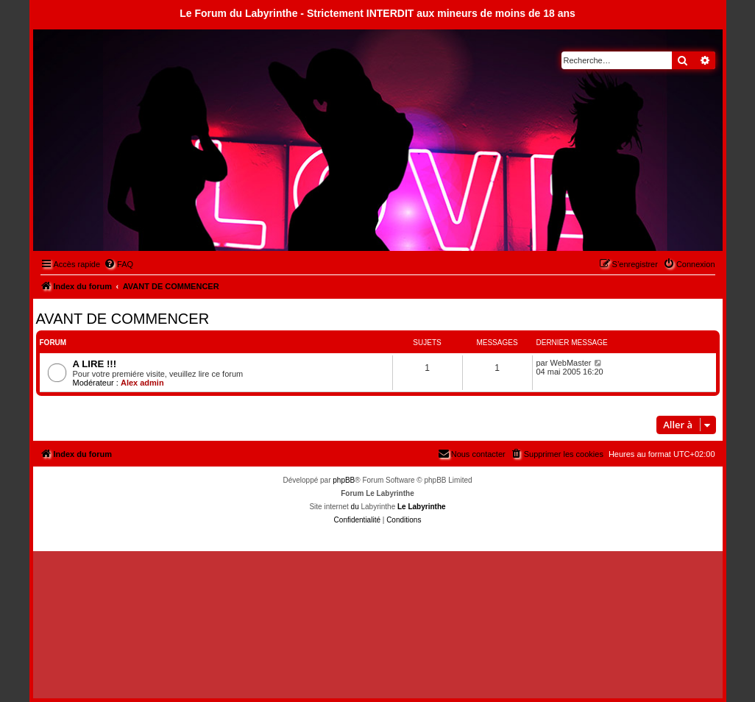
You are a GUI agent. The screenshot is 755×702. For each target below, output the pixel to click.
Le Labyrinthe (421, 507)
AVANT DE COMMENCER (123, 319)
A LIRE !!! (95, 363)
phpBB (344, 480)
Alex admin (142, 382)
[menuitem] (118, 264)
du (355, 507)
